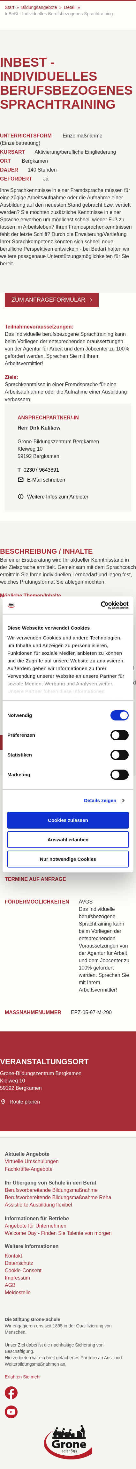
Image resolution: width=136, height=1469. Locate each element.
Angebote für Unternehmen (35, 1226)
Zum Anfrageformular (49, 300)
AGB (10, 1285)
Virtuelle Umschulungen (32, 1161)
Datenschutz (19, 1263)
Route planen (25, 1101)
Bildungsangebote (39, 7)
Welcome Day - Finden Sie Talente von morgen (58, 1233)
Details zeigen (100, 800)
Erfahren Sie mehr (23, 1376)
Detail (69, 7)
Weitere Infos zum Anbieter (57, 496)
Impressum (17, 1278)
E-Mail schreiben (46, 480)
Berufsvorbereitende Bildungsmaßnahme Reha (58, 1197)
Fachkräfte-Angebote (28, 1169)
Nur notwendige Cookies (68, 859)
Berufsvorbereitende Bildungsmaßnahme (51, 1190)
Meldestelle (18, 1292)
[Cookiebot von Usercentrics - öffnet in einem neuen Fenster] (101, 605)
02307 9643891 (41, 470)
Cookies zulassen (68, 820)
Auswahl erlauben (68, 839)
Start (9, 7)
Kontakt (13, 1256)
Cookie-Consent (23, 1270)
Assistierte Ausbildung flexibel (38, 1204)
